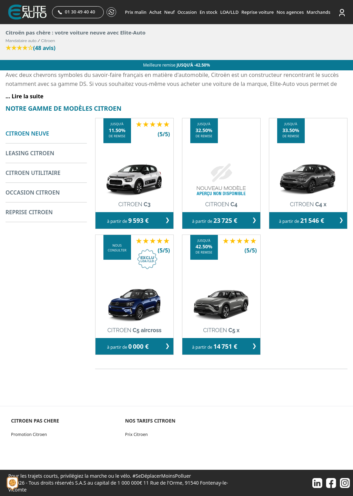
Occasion (187, 12)
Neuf (169, 12)
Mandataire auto (21, 40)
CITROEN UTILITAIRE (33, 173)
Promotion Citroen (29, 434)
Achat (155, 12)
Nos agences (290, 12)
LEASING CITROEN (30, 153)
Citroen (48, 40)
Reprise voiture (257, 12)
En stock (209, 12)
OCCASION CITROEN (33, 192)
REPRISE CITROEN (29, 212)
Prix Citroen (136, 434)
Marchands (318, 12)
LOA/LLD (229, 12)
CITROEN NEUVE (27, 133)
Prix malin (136, 12)
